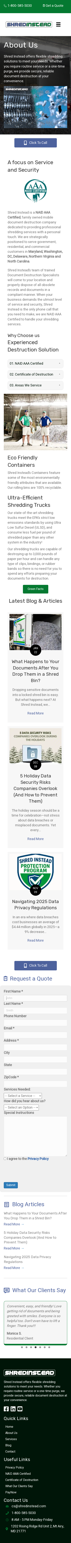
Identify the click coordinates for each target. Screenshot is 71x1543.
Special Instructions (19, 1112)
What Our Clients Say (19, 1486)
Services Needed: (17, 1089)
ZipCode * (11, 1077)
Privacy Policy (38, 1158)
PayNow (10, 1492)
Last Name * (13, 1003)
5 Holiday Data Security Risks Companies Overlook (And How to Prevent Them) (35, 788)
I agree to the (28, 1159)
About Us (11, 1433)
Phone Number (15, 1016)
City (7, 1052)
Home (9, 1427)
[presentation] (32, 1174)
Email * (9, 1028)
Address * (11, 1040)
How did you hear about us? (24, 1101)
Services (11, 1439)
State (8, 1065)
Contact (10, 1451)
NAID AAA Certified (18, 1474)
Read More (36, 713)
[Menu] (58, 24)
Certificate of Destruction (21, 1480)
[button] (35, 363)
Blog (8, 1445)
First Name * (13, 991)
